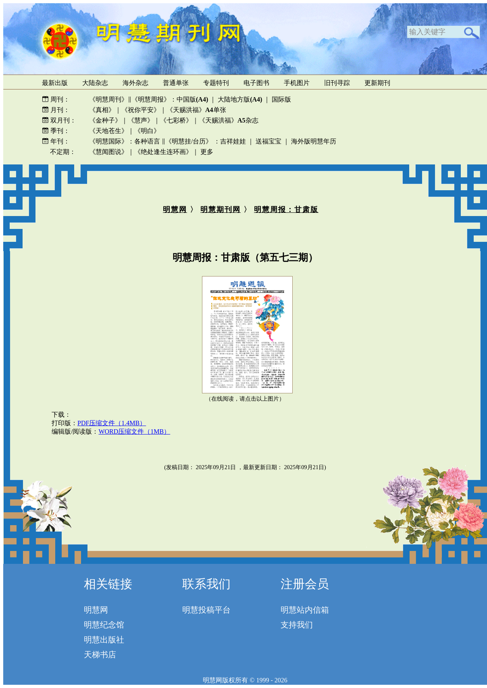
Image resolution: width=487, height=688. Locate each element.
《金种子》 (105, 120)
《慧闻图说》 (108, 151)
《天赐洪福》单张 (196, 109)
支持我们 (297, 624)
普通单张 (176, 82)
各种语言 (147, 141)
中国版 (192, 99)
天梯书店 (100, 654)
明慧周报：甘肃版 (286, 210)
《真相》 (102, 109)
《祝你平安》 (140, 109)
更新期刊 (377, 82)
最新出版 (55, 82)
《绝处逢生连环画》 (163, 151)
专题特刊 (216, 82)
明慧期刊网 (220, 210)
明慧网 (175, 210)
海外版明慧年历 (313, 141)
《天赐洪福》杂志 (228, 120)
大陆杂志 (95, 82)
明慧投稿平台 (206, 609)
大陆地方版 (239, 99)
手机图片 (297, 82)
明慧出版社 (104, 639)
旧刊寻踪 (337, 82)
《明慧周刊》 (108, 99)
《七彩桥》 (176, 120)
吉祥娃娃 (233, 141)
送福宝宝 (268, 141)
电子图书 (256, 82)
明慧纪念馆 (104, 624)
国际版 (281, 99)
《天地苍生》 (108, 130)
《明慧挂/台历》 (188, 141)
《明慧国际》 (108, 141)
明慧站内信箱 (305, 609)
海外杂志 (135, 82)
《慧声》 (141, 120)
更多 (206, 151)
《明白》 (147, 130)
